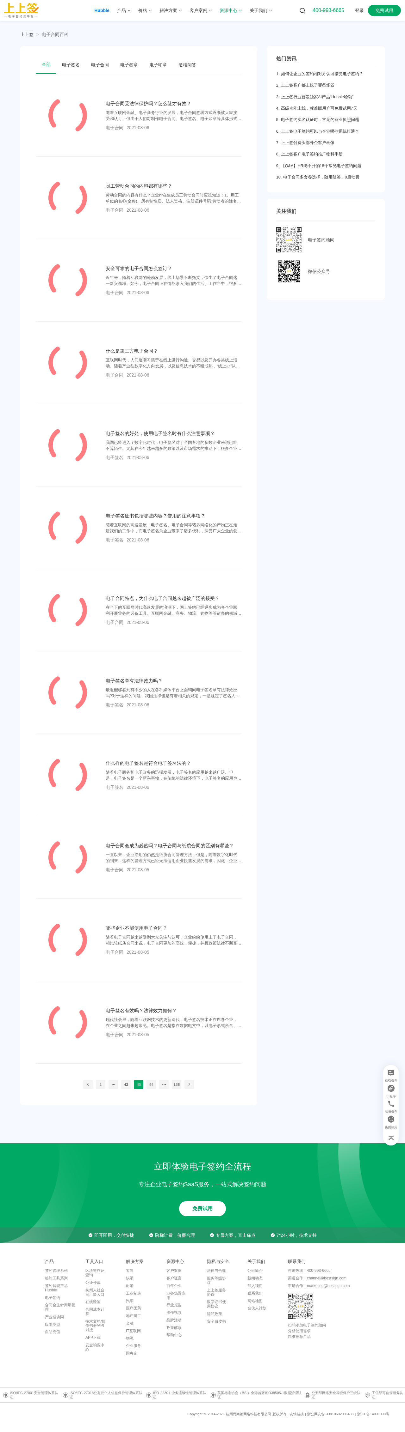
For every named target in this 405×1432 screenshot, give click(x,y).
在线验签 (93, 1302)
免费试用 (384, 10)
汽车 (130, 1301)
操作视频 (174, 1312)
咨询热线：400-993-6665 (309, 1270)
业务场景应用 (175, 1295)
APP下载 (93, 1337)
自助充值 (52, 1332)
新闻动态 (255, 1278)
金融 (130, 1323)
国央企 (131, 1353)
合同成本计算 (94, 1311)
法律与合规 (216, 1270)
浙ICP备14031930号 (373, 1414)
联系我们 (255, 1293)
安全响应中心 (94, 1347)
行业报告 (174, 1305)
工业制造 (133, 1293)
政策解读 (174, 1328)
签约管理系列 (56, 1270)
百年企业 (174, 1286)
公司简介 (255, 1270)
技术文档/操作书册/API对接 (95, 1325)
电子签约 (52, 1298)
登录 (359, 10)
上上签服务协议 (216, 1292)
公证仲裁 (93, 1282)
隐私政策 (214, 1314)
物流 (130, 1338)
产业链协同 (54, 1317)
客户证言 (174, 1278)
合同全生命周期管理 (60, 1307)
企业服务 (133, 1346)
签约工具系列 (56, 1278)
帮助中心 (174, 1335)
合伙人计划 (256, 1308)
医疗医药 (133, 1308)
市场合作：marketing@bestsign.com (319, 1286)
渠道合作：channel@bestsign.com (317, 1278)
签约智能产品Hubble (56, 1288)
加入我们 (255, 1286)
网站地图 (255, 1301)
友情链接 (297, 1414)
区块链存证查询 (94, 1272)
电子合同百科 (55, 34)
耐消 (130, 1286)
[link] (55, 34)
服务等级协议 (216, 1280)
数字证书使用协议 (216, 1304)
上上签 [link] (27, 34)
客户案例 (174, 1270)
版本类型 (52, 1324)
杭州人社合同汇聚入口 (94, 1292)
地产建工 (133, 1316)
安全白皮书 (216, 1321)
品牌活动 (174, 1320)
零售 (130, 1270)
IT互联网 (133, 1331)
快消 (130, 1278)
